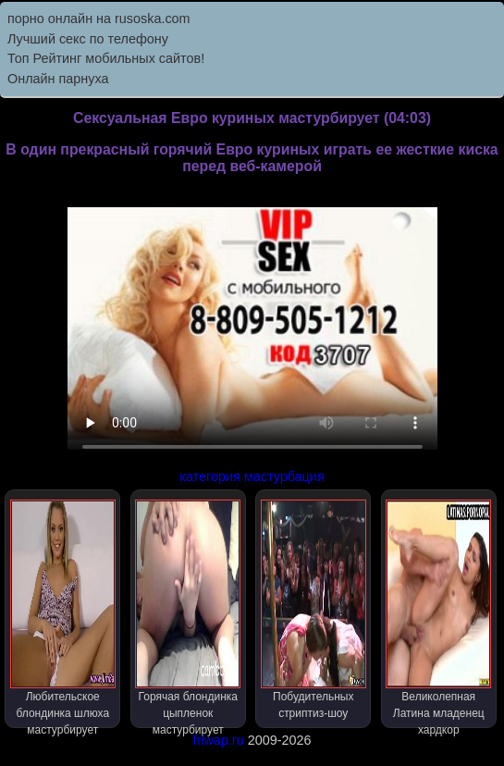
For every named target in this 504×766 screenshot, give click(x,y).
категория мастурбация (251, 476)
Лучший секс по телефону (87, 38)
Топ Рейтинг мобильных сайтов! (105, 58)
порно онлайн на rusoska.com (99, 18)
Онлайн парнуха (58, 78)
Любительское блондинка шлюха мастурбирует (63, 614)
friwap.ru (217, 740)
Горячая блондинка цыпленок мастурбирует (187, 614)
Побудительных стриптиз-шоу (313, 610)
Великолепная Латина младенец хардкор (438, 614)
